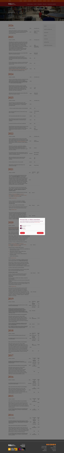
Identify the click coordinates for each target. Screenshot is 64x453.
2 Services (24, 226)
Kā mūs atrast (54, 449)
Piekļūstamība (45, 450)
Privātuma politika (44, 446)
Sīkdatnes (45, 449)
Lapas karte (54, 450)
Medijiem (54, 446)
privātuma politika (37, 222)
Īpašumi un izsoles (53, 447)
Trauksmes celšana (44, 447)
